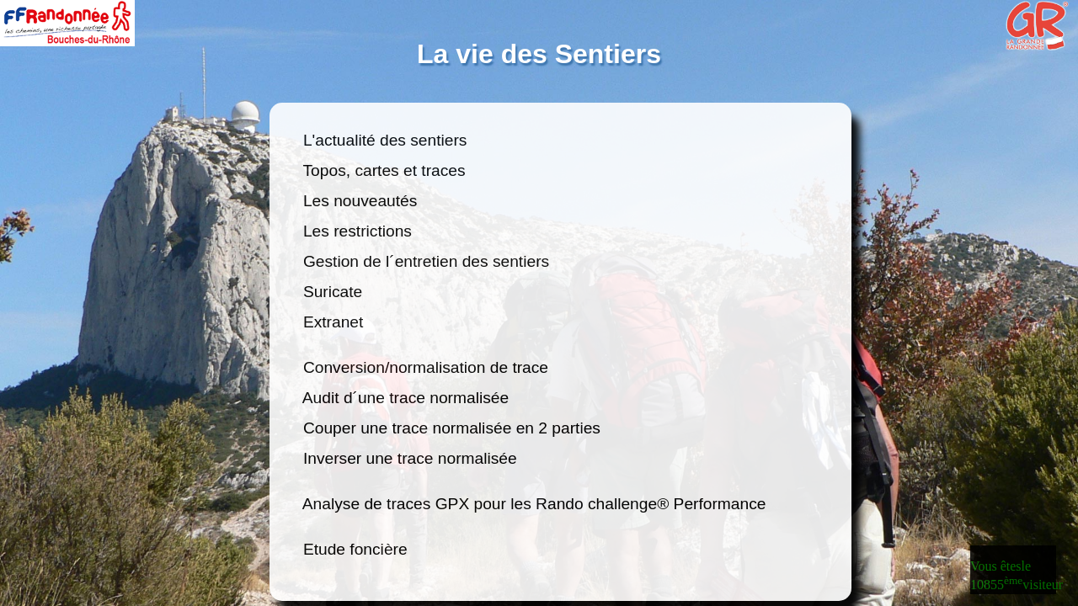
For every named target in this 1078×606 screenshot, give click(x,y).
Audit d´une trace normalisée (406, 398)
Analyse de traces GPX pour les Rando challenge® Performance (535, 504)
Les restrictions (358, 231)
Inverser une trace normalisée (410, 458)
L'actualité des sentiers (385, 140)
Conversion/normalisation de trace (426, 367)
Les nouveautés (360, 201)
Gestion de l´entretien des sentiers (424, 261)
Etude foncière (355, 549)
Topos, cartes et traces (382, 170)
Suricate (333, 291)
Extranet (333, 322)
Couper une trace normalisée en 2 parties (452, 428)
